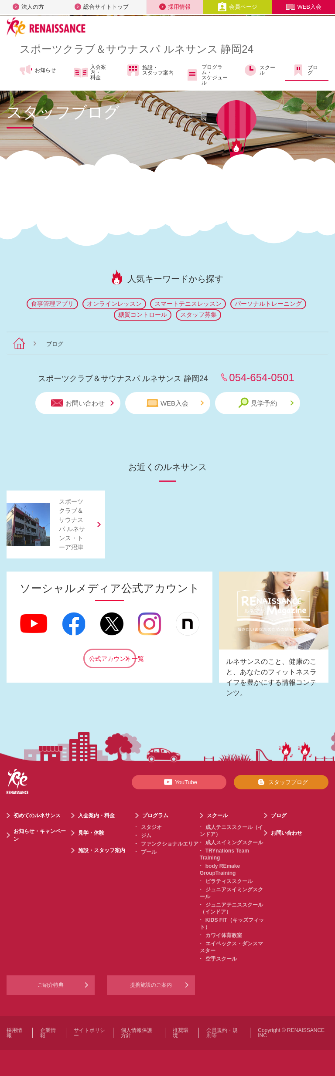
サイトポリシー (89, 1033)
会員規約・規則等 (222, 1033)
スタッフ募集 (198, 314)
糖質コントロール (142, 314)
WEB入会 (303, 6)
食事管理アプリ (52, 303)
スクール (259, 70)
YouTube (179, 782)
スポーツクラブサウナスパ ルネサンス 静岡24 (136, 49)
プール (149, 852)
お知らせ (37, 70)
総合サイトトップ (102, 6)
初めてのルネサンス (37, 815)
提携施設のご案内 (151, 985)
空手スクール (221, 959)
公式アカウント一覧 (112, 658)
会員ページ (237, 6)
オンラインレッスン (114, 303)
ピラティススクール (229, 881)
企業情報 (48, 1033)
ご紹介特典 (51, 985)
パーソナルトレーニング (268, 303)
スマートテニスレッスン (188, 303)
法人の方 (28, 6)
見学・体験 (91, 833)
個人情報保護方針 (136, 1033)
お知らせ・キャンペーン (40, 835)
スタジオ (151, 827)
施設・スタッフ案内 (150, 70)
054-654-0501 (261, 377)
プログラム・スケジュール (206, 75)
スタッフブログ (281, 782)
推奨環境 (180, 1033)
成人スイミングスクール (234, 842)
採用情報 (175, 6)
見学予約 (266, 402)
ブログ (304, 70)
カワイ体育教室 (223, 935)
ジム (146, 835)
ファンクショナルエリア (169, 844)
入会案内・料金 (90, 72)
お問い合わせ (82, 403)
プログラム (155, 815)
